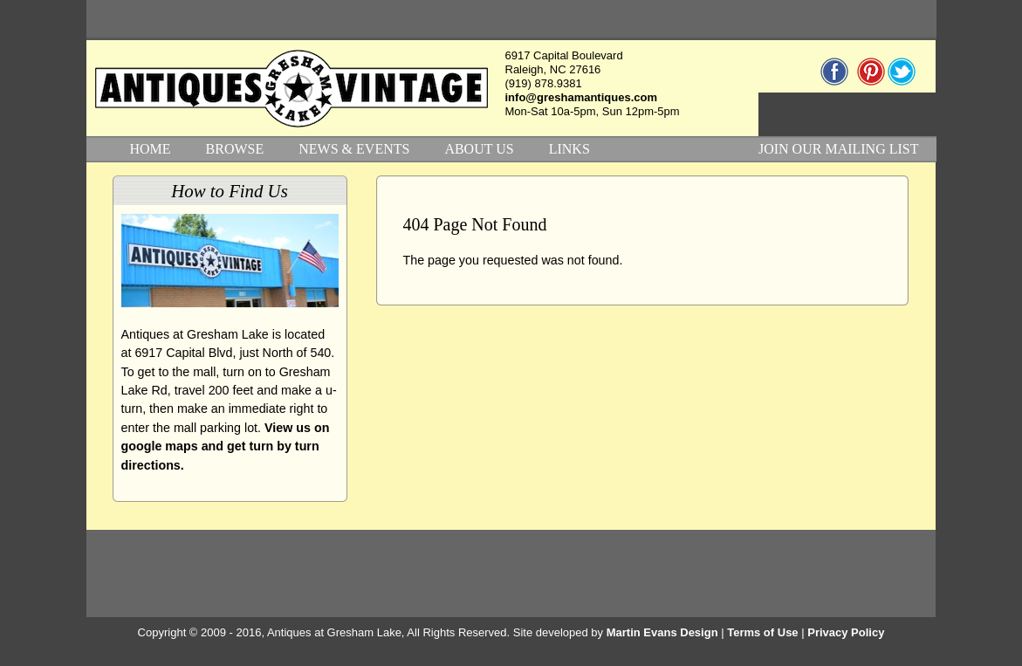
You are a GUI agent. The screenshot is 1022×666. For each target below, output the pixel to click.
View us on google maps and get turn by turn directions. (225, 446)
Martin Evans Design (662, 632)
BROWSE (235, 148)
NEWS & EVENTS (353, 148)
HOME (150, 148)
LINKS (569, 148)
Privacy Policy (845, 632)
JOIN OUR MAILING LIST (838, 148)
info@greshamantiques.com (581, 97)
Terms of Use (762, 632)
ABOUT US (478, 148)
